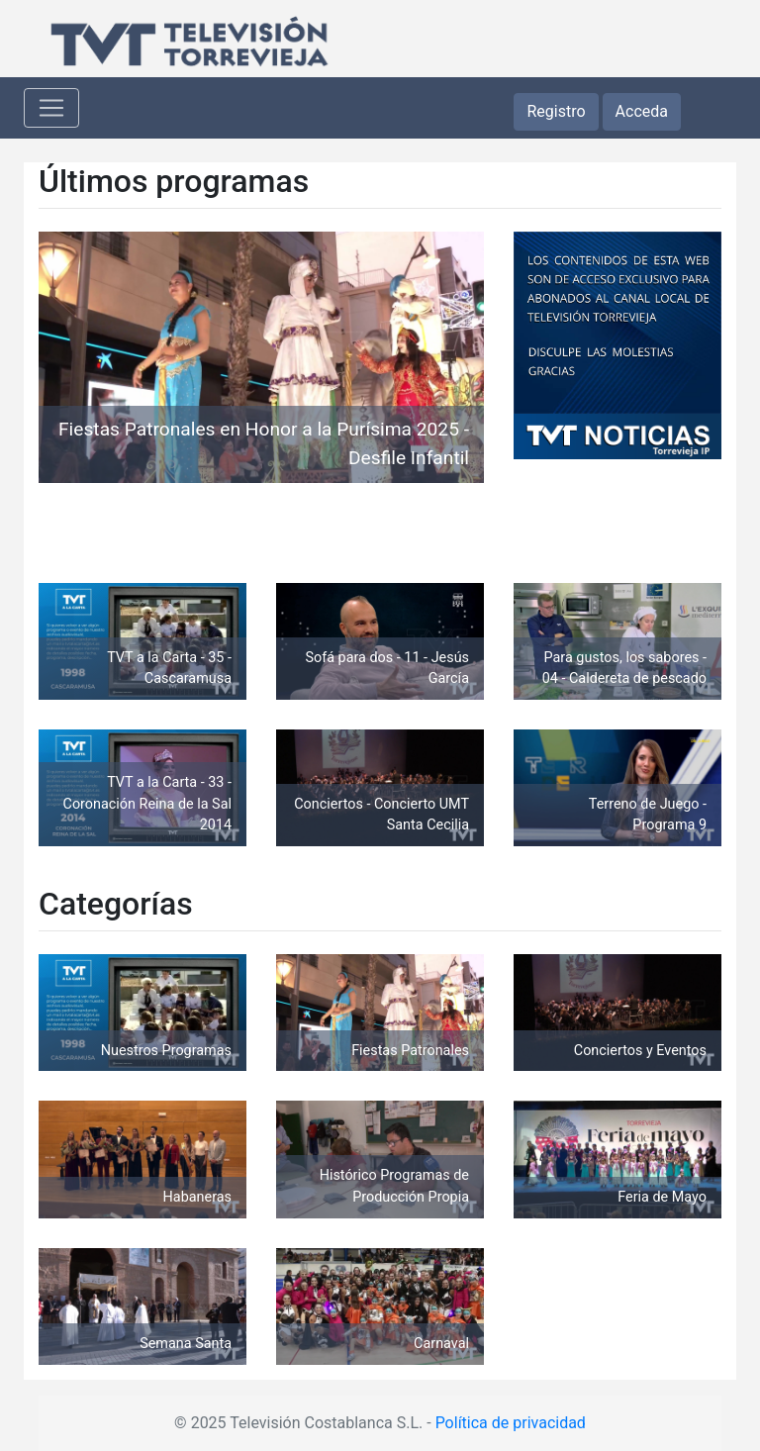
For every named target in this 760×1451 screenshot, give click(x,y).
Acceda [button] (642, 111)
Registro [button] (555, 111)
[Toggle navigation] (51, 108)
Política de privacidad (510, 1422)
